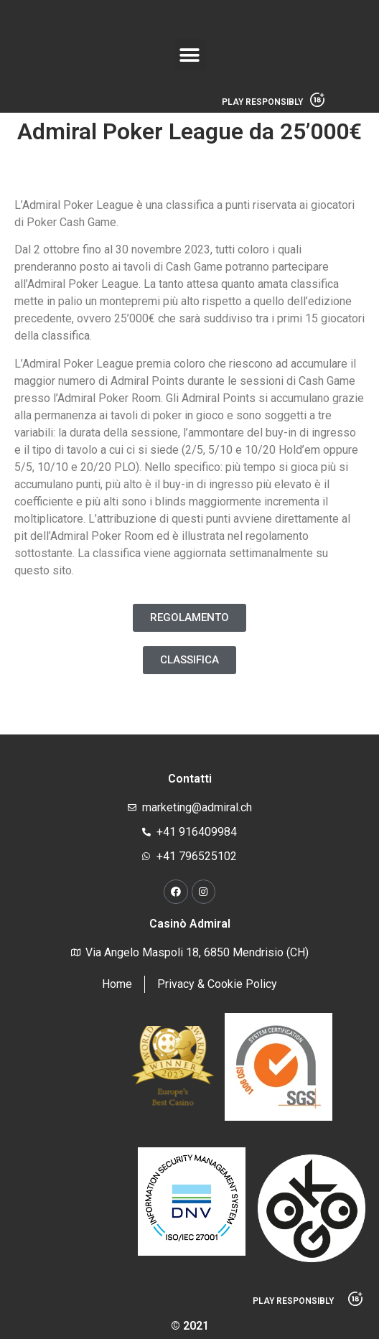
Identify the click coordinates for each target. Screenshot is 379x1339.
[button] (190, 55)
